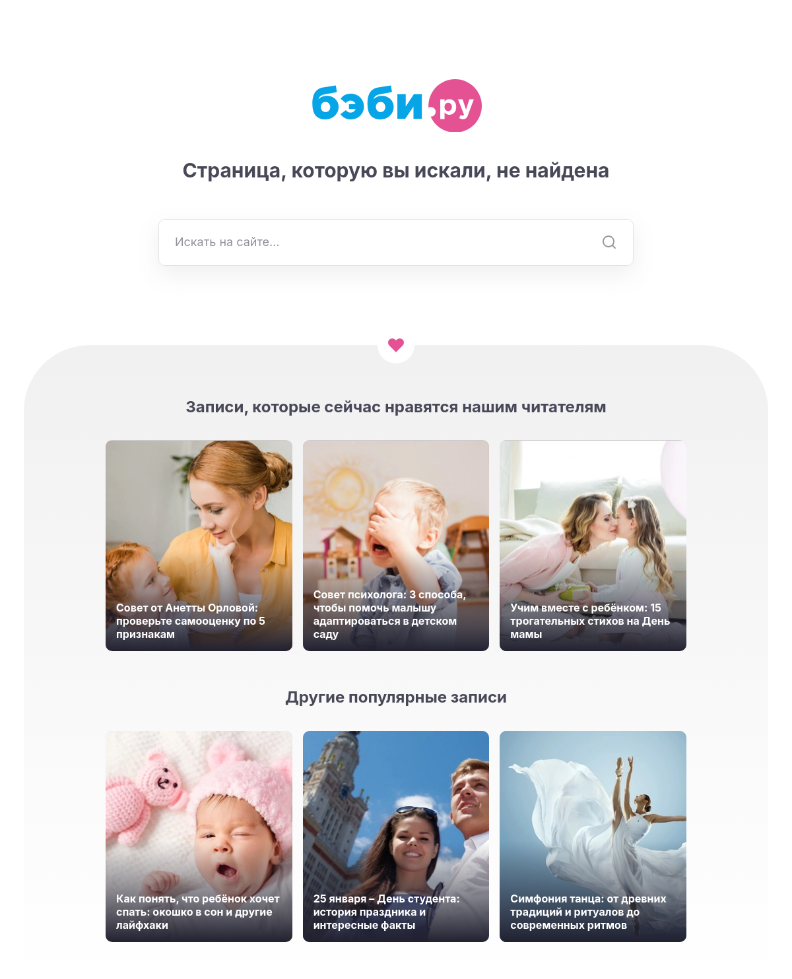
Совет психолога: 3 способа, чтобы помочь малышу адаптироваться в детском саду (390, 614)
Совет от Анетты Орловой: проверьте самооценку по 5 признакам (190, 621)
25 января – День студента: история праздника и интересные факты (387, 912)
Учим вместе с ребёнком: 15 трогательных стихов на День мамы (590, 621)
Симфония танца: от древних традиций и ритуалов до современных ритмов (588, 912)
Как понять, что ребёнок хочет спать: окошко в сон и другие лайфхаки (198, 912)
